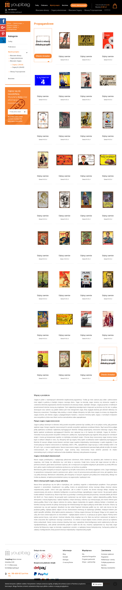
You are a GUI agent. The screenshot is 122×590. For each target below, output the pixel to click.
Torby (37, 5)
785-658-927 (12, 10)
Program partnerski (88, 559)
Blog (64, 554)
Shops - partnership (88, 562)
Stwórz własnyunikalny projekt (43, 43)
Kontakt (65, 557)
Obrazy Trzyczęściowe (93, 10)
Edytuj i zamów (64, 56)
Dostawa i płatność (107, 554)
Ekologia (65, 560)
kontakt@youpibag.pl (15, 12)
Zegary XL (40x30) (18, 67)
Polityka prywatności (108, 562)
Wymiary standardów (108, 568)
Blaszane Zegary (75, 10)
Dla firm (103, 565)
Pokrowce (44, 5)
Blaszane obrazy (42, 10)
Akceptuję (97, 584)
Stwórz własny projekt (79, 5)
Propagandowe (12, 29)
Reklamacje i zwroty (108, 560)
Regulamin (104, 557)
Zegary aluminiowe (58, 10)
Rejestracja (106, 10)
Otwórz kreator (43, 56)
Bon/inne (65, 5)
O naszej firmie (68, 562)
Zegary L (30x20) (12, 27)
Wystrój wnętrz (55, 5)
